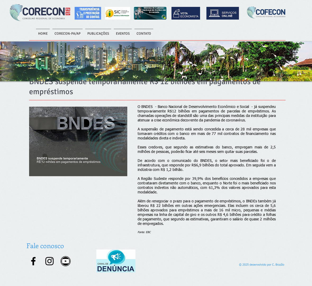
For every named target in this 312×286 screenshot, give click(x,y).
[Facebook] (33, 261)
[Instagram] (49, 261)
